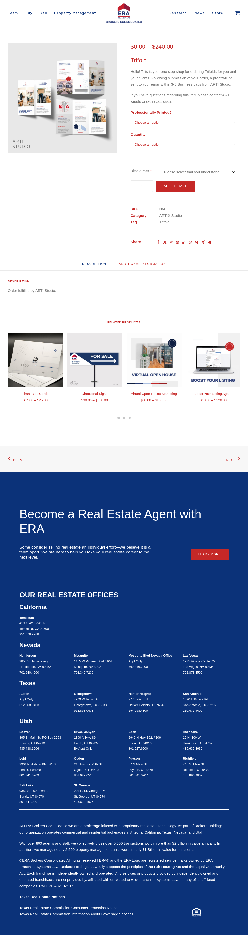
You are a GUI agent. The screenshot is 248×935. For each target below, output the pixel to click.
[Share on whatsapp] (190, 242)
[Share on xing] (203, 242)
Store (217, 13)
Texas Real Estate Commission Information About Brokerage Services (76, 914)
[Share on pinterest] (178, 242)
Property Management (75, 13)
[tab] (142, 265)
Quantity (138, 134)
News (199, 13)
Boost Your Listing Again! (213, 394)
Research (178, 13)
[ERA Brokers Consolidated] (124, 13)
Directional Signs (94, 394)
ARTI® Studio (170, 216)
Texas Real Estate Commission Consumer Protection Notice (68, 908)
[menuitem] (14, 13)
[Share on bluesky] (197, 242)
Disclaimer (141, 171)
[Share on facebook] (158, 242)
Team (13, 13)
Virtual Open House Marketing (154, 394)
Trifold (164, 222)
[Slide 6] (129, 418)
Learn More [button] (209, 554)
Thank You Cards (35, 394)
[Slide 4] (118, 418)
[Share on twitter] (165, 242)
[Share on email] (209, 242)
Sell (43, 13)
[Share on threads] (171, 242)
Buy (28, 13)
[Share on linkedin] (184, 242)
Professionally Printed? (151, 112)
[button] (62, 98)
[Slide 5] (124, 418)
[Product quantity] (142, 186)
